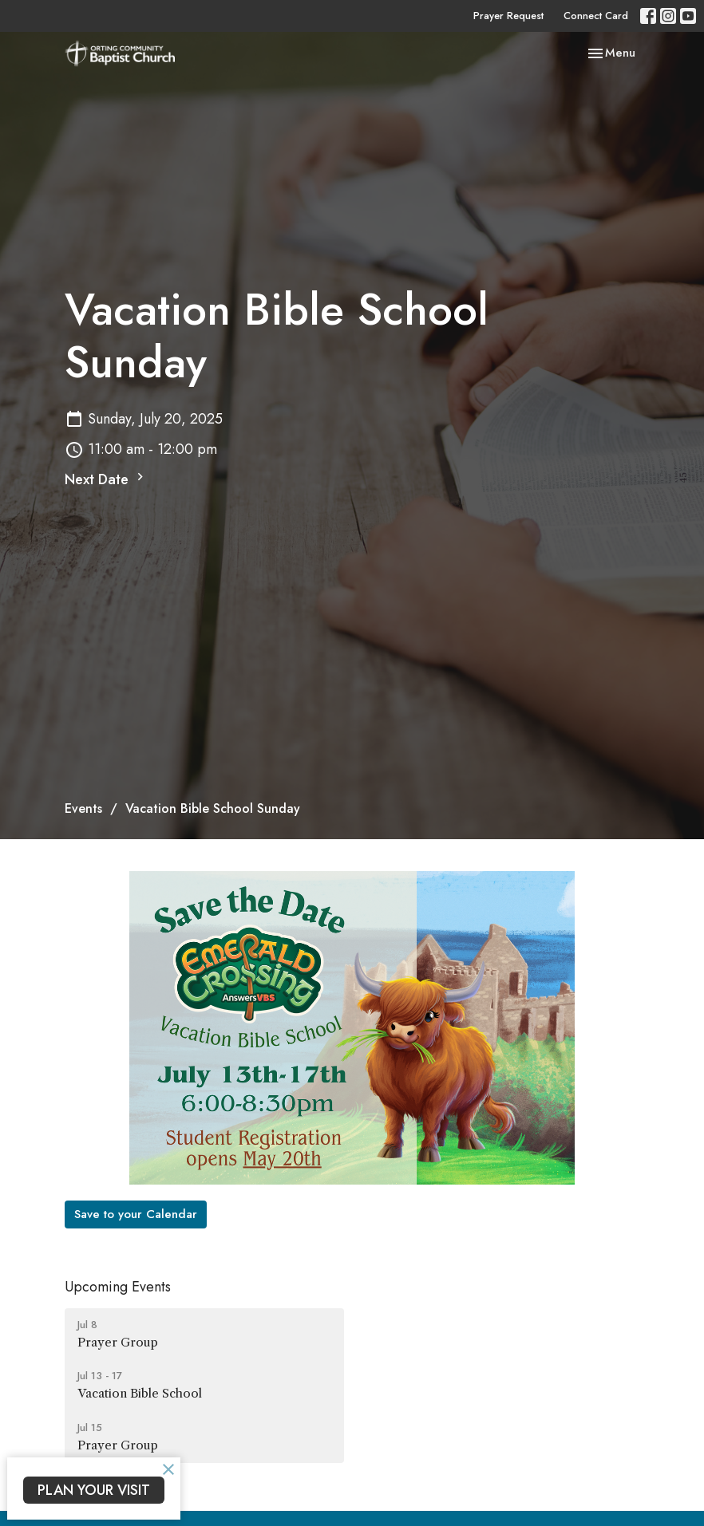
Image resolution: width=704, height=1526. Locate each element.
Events (83, 808)
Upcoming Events (118, 1286)
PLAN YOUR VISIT (94, 1490)
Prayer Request (508, 15)
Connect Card (596, 15)
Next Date (106, 479)
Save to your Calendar (135, 1214)
